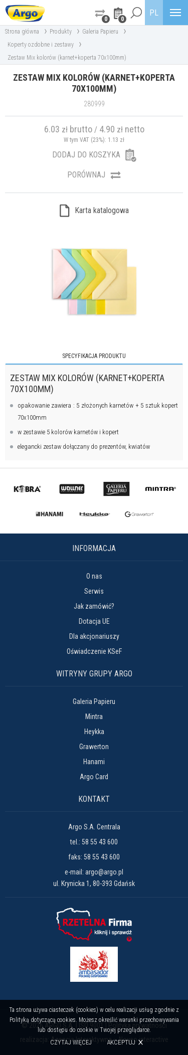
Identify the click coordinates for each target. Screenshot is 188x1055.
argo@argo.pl (104, 872)
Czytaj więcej (71, 1042)
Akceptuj (121, 1042)
